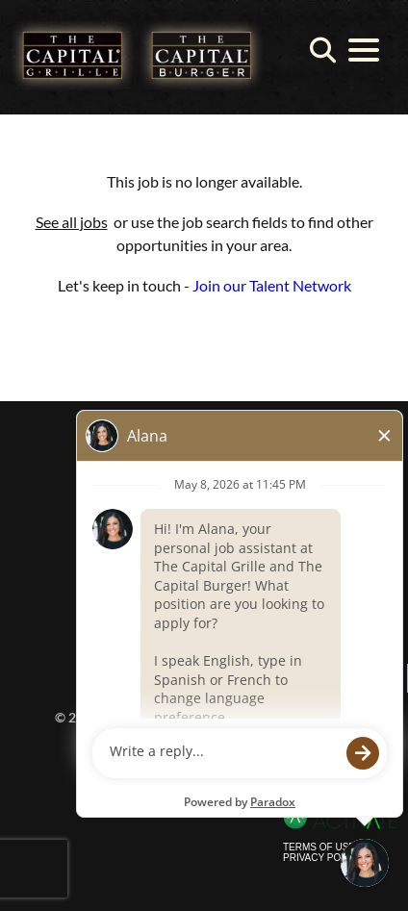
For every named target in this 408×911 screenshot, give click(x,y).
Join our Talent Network (271, 285)
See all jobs (72, 222)
